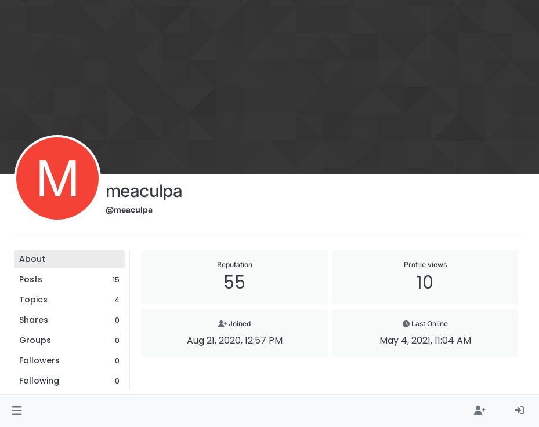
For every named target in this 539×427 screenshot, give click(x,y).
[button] (16, 410)
